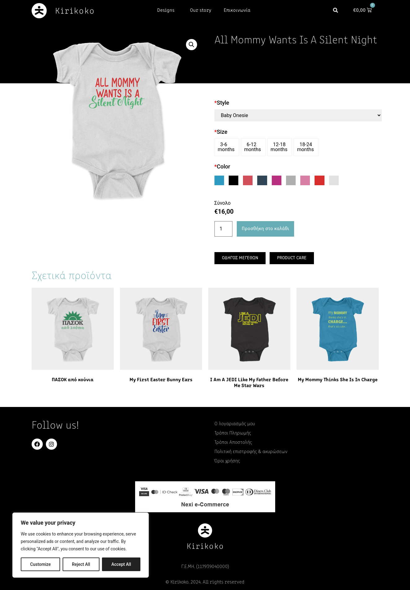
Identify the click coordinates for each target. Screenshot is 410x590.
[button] (339, 11)
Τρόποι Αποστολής (233, 442)
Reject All (81, 564)
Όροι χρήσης (227, 461)
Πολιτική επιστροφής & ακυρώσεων (251, 451)
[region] (80, 545)
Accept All (121, 564)
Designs (167, 10)
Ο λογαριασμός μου (234, 424)
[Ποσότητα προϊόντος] (223, 229)
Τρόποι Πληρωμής (232, 433)
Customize (40, 564)
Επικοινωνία (237, 10)
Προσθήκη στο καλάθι (265, 228)
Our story (200, 10)
